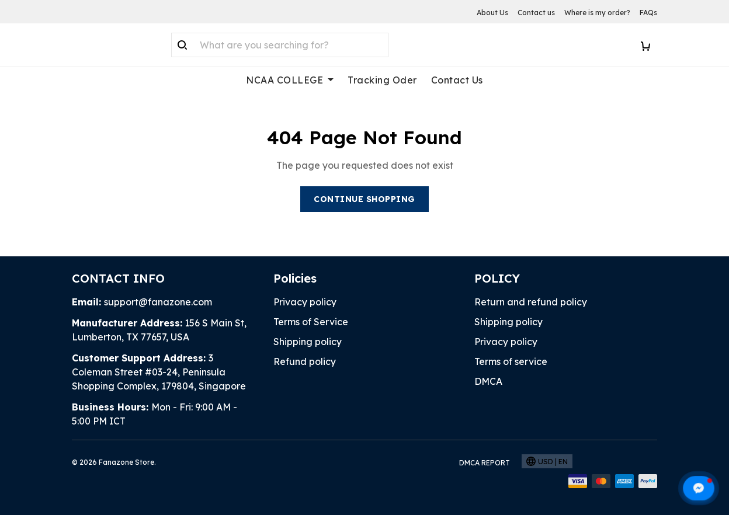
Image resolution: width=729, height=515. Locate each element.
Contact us (536, 12)
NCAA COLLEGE (290, 80)
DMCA (488, 381)
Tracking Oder (382, 80)
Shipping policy (307, 341)
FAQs (648, 12)
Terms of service (510, 361)
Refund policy (304, 361)
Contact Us (457, 80)
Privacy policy (304, 302)
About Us (492, 12)
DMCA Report (484, 462)
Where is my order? (597, 12)
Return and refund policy (530, 302)
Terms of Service (310, 322)
